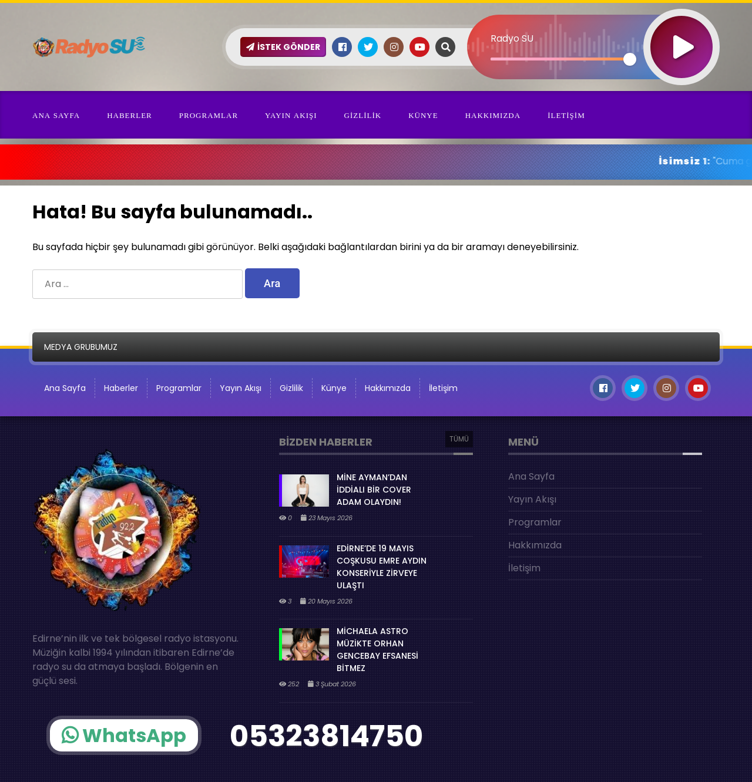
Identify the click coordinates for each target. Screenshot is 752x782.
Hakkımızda (493, 115)
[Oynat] (681, 31)
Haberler (129, 115)
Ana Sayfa (56, 115)
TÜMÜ (459, 439)
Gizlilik (363, 115)
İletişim (566, 115)
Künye (423, 115)
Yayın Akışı (291, 115)
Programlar (208, 115)
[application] (593, 26)
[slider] (560, 59)
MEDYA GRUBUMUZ (81, 347)
